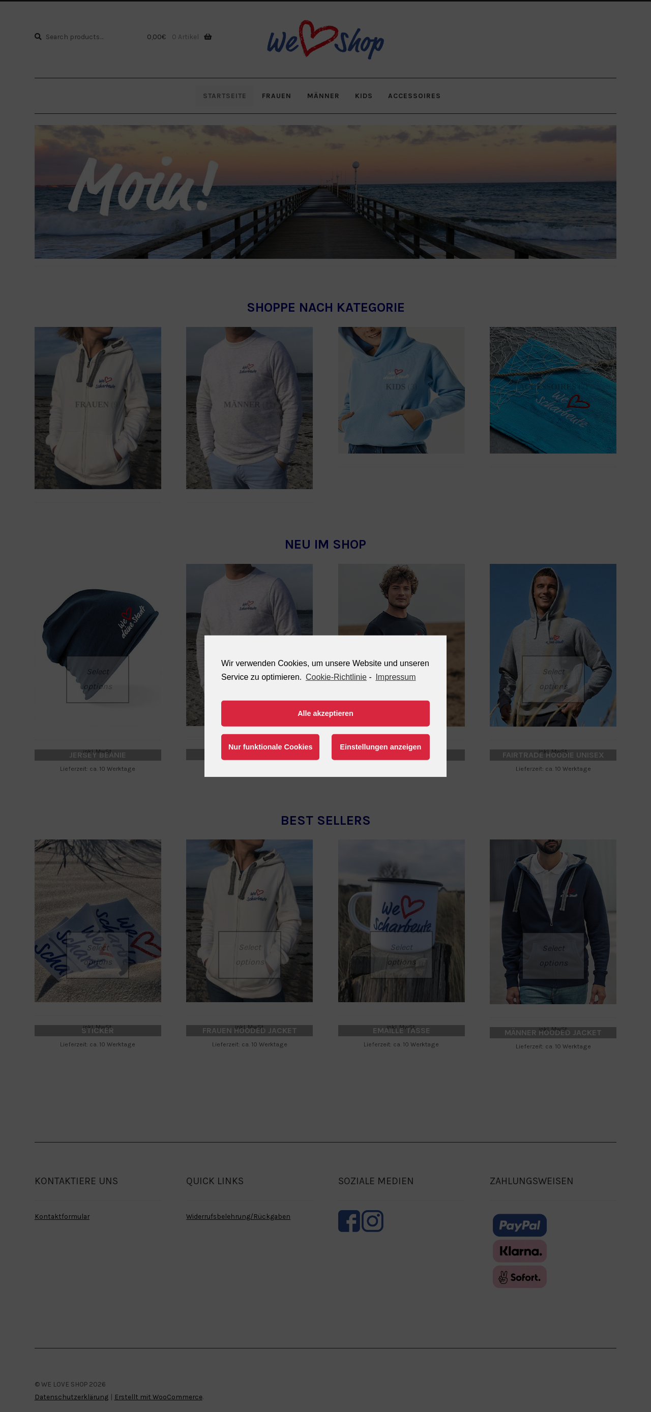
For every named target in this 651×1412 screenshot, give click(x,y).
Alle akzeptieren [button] (325, 713)
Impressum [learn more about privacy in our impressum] (395, 676)
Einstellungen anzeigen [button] (380, 747)
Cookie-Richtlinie (336, 676)
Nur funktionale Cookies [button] (270, 747)
